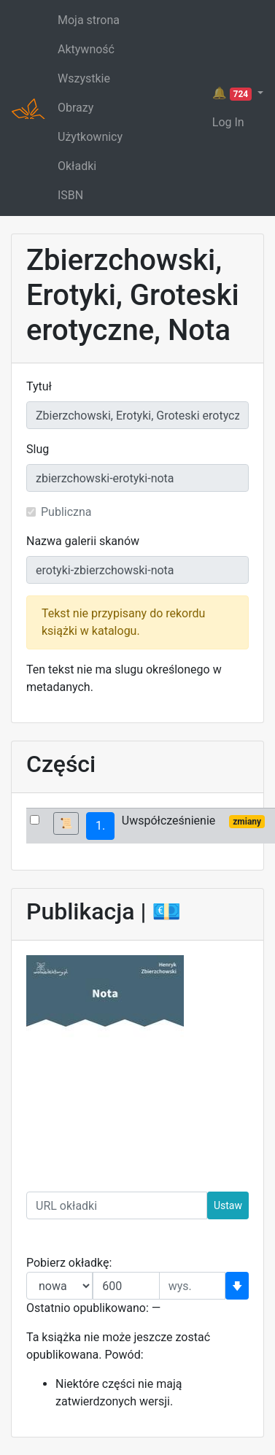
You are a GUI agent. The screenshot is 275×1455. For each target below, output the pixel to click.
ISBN (70, 195)
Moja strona (89, 20)
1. (100, 826)
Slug (37, 449)
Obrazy (75, 108)
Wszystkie (84, 78)
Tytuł (39, 386)
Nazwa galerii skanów (82, 541)
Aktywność (86, 49)
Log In (228, 122)
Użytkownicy (90, 137)
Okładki (77, 166)
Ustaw (228, 1205)
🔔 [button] (233, 93)
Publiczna (66, 512)
